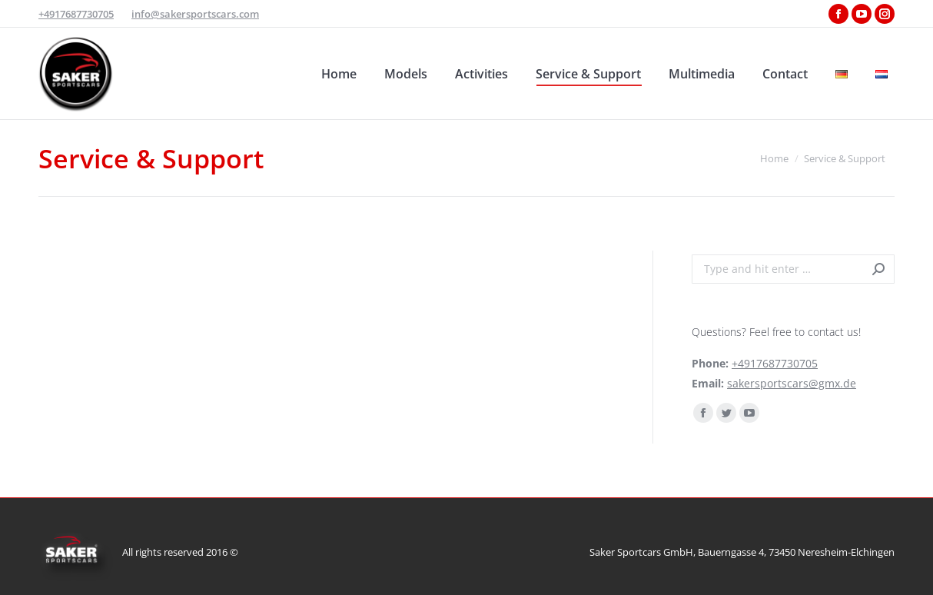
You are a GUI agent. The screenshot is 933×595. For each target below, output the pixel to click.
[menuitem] (339, 73)
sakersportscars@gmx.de (791, 383)
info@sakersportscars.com (195, 14)
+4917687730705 (76, 14)
